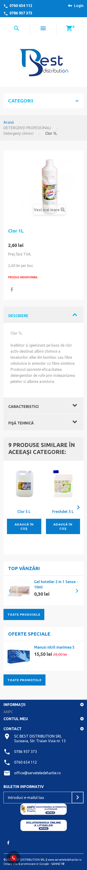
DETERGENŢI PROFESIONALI (27, 128)
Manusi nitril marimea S (54, 647)
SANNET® (57, 863)
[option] (43, 590)
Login (79, 5)
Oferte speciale (29, 634)
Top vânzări (24, 568)
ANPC (8, 712)
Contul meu (15, 719)
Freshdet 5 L (63, 511)
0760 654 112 (21, 5)
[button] (8, 590)
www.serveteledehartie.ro (65, 859)
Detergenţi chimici (18, 133)
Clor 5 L (24, 511)
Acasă (8, 122)
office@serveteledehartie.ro (37, 773)
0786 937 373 (21, 13)
